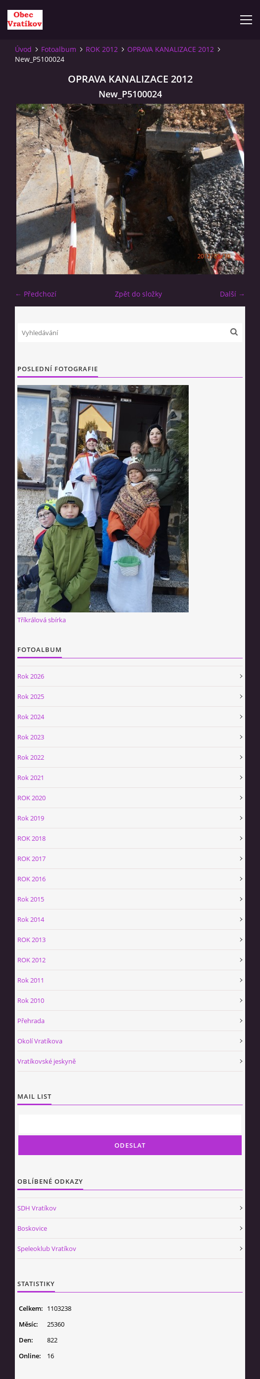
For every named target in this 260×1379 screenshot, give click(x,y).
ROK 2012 (102, 49)
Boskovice (32, 1228)
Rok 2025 (30, 696)
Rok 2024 (30, 716)
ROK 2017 (31, 858)
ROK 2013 (31, 939)
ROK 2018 (31, 838)
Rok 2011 (30, 980)
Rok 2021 (30, 777)
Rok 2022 (30, 757)
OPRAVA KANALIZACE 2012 (170, 49)
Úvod (23, 49)
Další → (232, 294)
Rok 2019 (30, 818)
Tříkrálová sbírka (41, 619)
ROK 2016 (31, 878)
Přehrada (31, 1020)
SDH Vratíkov (36, 1208)
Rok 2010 (30, 1000)
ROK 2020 (31, 797)
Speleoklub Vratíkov (46, 1248)
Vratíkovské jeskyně (46, 1061)
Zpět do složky (138, 294)
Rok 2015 (30, 899)
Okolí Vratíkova (39, 1040)
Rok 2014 (30, 919)
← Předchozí (35, 294)
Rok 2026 (30, 676)
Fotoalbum (58, 49)
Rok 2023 (30, 737)
